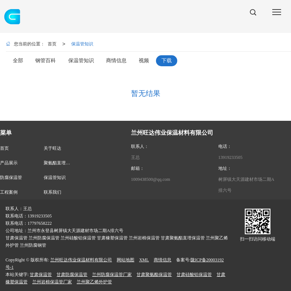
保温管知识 (82, 43)
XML (144, 259)
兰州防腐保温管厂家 (112, 274)
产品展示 (9, 162)
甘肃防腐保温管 (72, 274)
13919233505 (230, 157)
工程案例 (9, 192)
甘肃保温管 (41, 274)
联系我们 (52, 192)
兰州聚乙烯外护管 (94, 281)
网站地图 (125, 259)
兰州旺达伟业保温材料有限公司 (81, 259)
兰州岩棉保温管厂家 (52, 281)
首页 (52, 43)
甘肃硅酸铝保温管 (194, 274)
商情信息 (162, 259)
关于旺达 (52, 148)
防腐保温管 (11, 177)
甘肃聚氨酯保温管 (154, 274)
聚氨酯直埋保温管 (61, 162)
